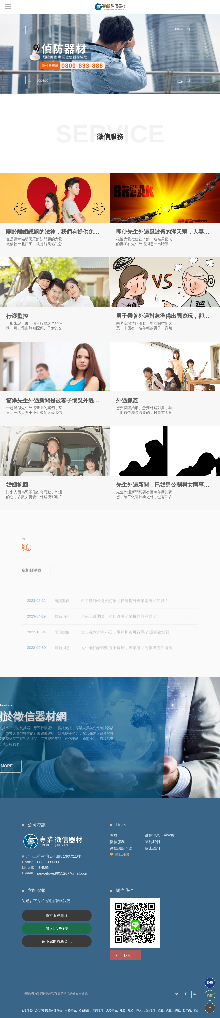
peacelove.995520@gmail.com (62, 873)
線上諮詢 (152, 848)
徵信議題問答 (121, 848)
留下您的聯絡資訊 (57, 941)
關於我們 (152, 842)
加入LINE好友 (56, 928)
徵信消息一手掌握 (160, 835)
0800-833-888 (48, 862)
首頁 (113, 835)
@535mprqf (48, 867)
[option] (110, 54)
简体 (210, 995)
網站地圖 (122, 854)
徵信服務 (117, 842)
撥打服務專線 (57, 915)
